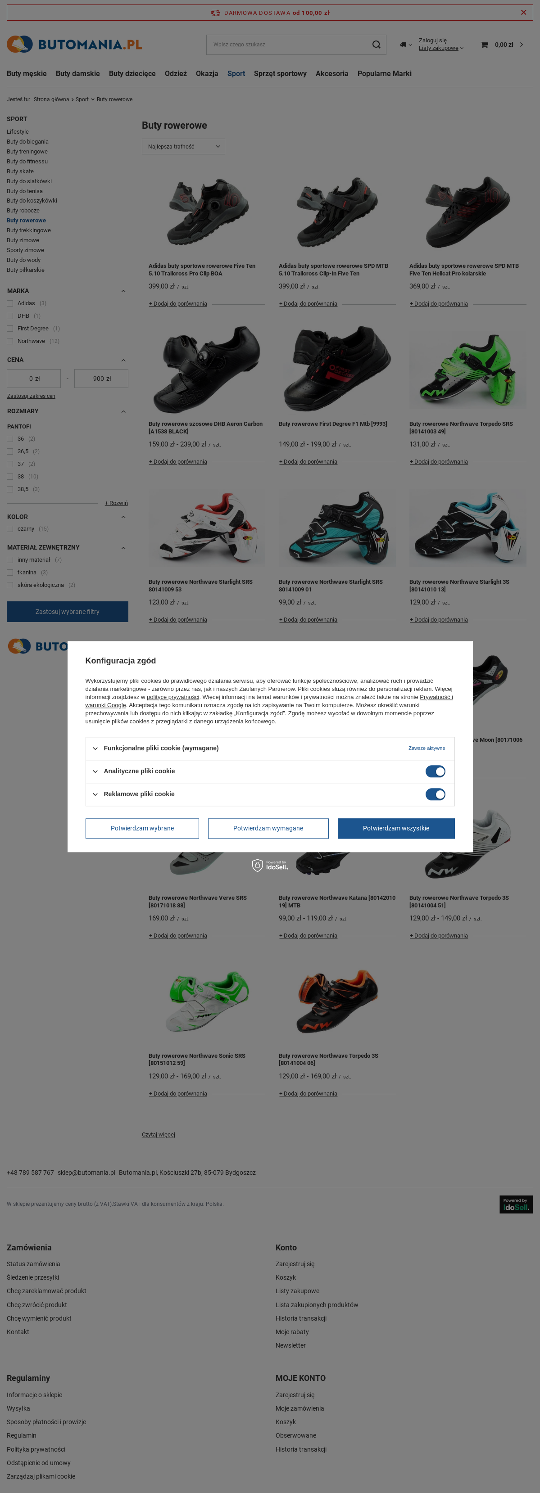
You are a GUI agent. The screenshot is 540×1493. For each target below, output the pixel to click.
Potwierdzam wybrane (142, 828)
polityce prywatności (173, 697)
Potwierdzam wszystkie (396, 828)
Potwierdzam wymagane (268, 828)
